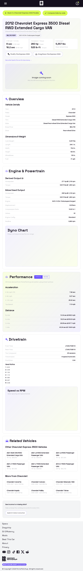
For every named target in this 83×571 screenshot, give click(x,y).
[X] (23, 553)
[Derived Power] (22, 178)
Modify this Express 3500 (19, 54)
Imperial (38, 277)
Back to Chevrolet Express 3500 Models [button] (22, 13)
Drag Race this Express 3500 (48, 54)
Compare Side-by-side (55, 13)
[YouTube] (4, 553)
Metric (46, 277)
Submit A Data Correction (16, 513)
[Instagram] (9, 553)
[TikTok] (13, 553)
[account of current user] (5, 3)
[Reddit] (27, 553)
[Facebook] (18, 553)
